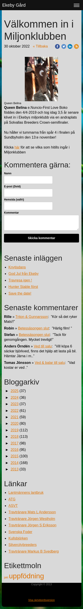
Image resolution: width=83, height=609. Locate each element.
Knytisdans (17, 267)
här (16, 147)
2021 (15, 417)
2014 (15, 463)
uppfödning (26, 576)
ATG (11, 499)
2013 (15, 469)
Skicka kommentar (41, 238)
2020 (15, 423)
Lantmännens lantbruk (25, 492)
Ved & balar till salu (50, 363)
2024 (15, 397)
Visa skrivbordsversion (41, 600)
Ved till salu (43, 346)
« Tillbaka (40, 46)
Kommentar (11, 212)
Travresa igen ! (20, 280)
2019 (15, 430)
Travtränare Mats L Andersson (32, 512)
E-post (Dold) (12, 186)
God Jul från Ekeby (23, 274)
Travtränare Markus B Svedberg (33, 551)
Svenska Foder (20, 532)
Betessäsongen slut (33, 328)
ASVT (13, 506)
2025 (15, 391)
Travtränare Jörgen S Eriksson (32, 525)
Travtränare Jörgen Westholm (31, 519)
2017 (15, 443)
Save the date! (19, 293)
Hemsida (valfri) (14, 199)
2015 (15, 456)
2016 (15, 450)
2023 (15, 404)
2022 (15, 411)
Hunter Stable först (23, 287)
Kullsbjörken (18, 538)
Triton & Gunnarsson (31, 317)
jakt (6, 577)
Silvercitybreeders (22, 545)
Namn (7, 173)
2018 (15, 436)
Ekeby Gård (14, 5)
